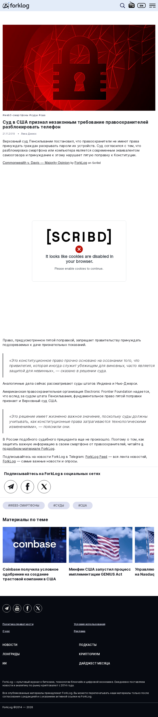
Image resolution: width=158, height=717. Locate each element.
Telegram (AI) (6, 608)
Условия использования (89, 624)
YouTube (17, 608)
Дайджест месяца (94, 663)
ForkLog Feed (96, 457)
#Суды (33, 115)
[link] (16, 7)
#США (42, 115)
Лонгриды (11, 654)
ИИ (4, 663)
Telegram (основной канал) (10, 486)
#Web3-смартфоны (15, 115)
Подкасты (88, 644)
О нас (6, 631)
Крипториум (89, 654)
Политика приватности (17, 624)
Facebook (27, 486)
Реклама (79, 631)
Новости (9, 644)
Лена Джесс (29, 133)
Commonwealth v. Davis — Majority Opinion (36, 163)
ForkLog (80, 163)
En (141, 5)
